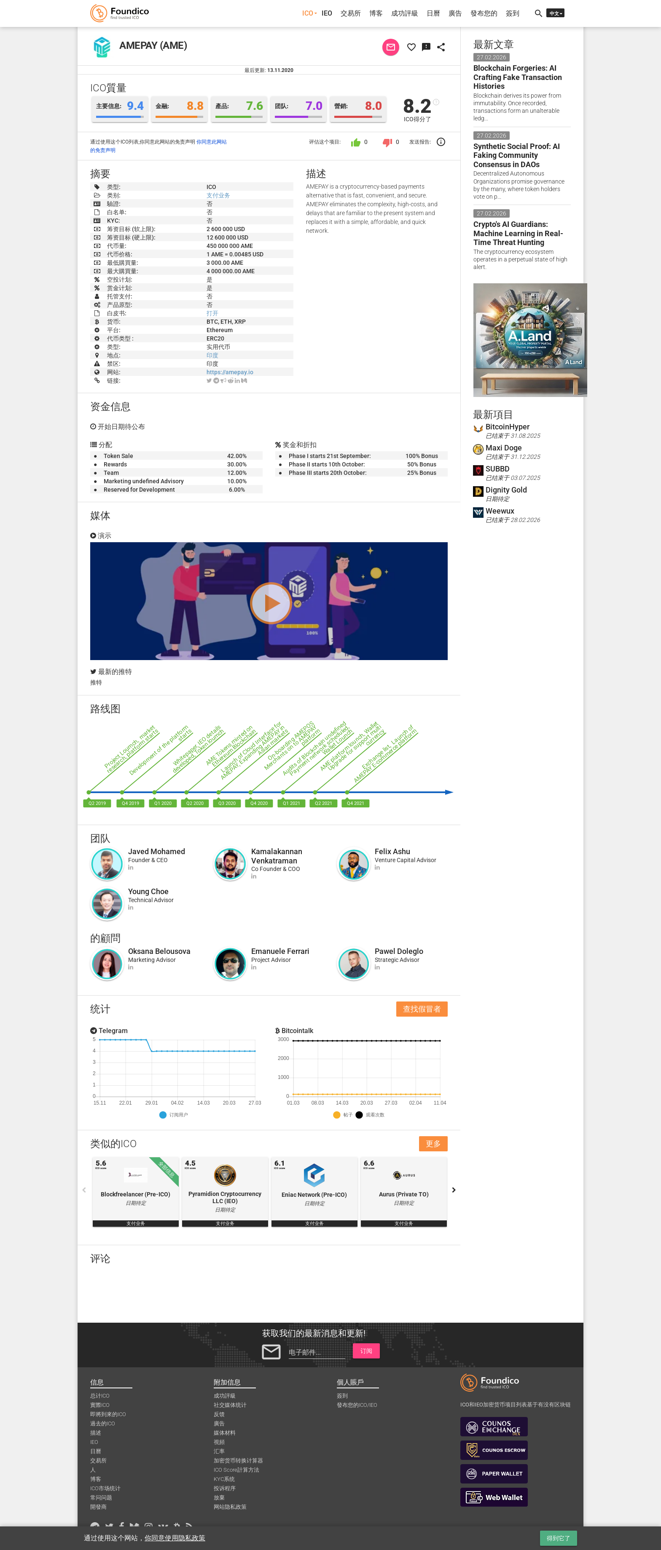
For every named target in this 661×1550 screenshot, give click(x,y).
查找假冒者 (422, 1008)
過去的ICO (102, 1423)
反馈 (219, 1414)
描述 (95, 1433)
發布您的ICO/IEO (357, 1405)
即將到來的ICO (108, 1414)
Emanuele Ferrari (280, 951)
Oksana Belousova (159, 951)
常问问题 (101, 1497)
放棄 (219, 1497)
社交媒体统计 (230, 1405)
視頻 (219, 1442)
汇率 (219, 1451)
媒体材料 (225, 1433)
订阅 (366, 1351)
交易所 (351, 13)
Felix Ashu (392, 851)
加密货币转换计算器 (238, 1460)
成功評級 (404, 13)
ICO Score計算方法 (236, 1470)
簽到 (512, 13)
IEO (327, 13)
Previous (84, 1190)
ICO (307, 13)
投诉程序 (225, 1488)
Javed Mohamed (156, 851)
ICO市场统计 (105, 1488)
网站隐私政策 (230, 1507)
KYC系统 (224, 1479)
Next (454, 1190)
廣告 (455, 13)
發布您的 (483, 13)
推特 (96, 682)
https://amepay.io (230, 372)
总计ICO (100, 1396)
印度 (212, 355)
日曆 (433, 13)
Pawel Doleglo (399, 951)
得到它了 (558, 1538)
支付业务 (218, 195)
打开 (212, 313)
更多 (433, 1143)
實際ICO (100, 1405)
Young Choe (148, 891)
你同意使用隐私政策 (175, 1538)
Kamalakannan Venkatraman (276, 856)
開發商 (98, 1507)
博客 (376, 13)
